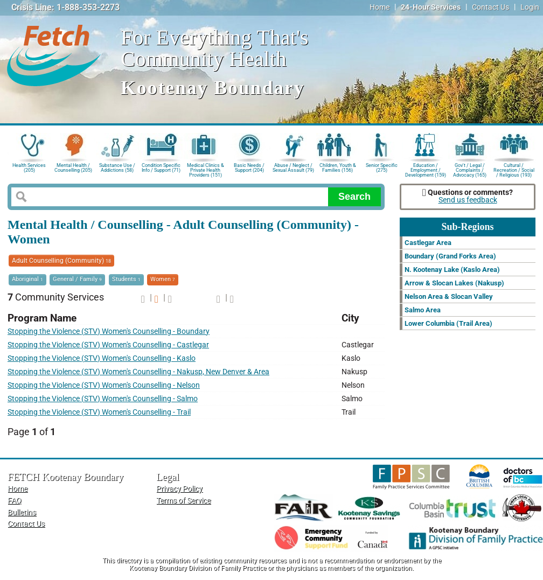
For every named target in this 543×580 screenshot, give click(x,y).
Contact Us (490, 7)
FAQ (15, 500)
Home (379, 7)
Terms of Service (183, 500)
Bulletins (22, 512)
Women (162, 279)
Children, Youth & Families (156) (337, 168)
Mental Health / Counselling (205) (73, 168)
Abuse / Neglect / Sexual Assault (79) (293, 168)
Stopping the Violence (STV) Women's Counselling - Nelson (104, 385)
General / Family (77, 279)
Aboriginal (27, 279)
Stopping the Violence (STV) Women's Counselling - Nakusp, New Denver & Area (138, 371)
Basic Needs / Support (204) (249, 168)
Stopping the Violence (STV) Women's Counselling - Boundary (109, 331)
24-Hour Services (431, 7)
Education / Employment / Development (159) (425, 169)
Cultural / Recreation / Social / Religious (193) (513, 169)
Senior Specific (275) (382, 168)
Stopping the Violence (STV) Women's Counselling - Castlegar (108, 345)
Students (126, 279)
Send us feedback (467, 200)
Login (529, 7)
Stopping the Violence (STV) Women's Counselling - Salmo (103, 398)
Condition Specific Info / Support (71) (161, 168)
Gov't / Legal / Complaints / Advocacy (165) (469, 169)
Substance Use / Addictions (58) (117, 168)
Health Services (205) (29, 168)
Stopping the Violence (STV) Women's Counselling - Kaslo (102, 358)
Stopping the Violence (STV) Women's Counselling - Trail (99, 412)
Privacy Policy (179, 488)
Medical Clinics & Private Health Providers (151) (205, 169)
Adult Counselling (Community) (61, 260)
